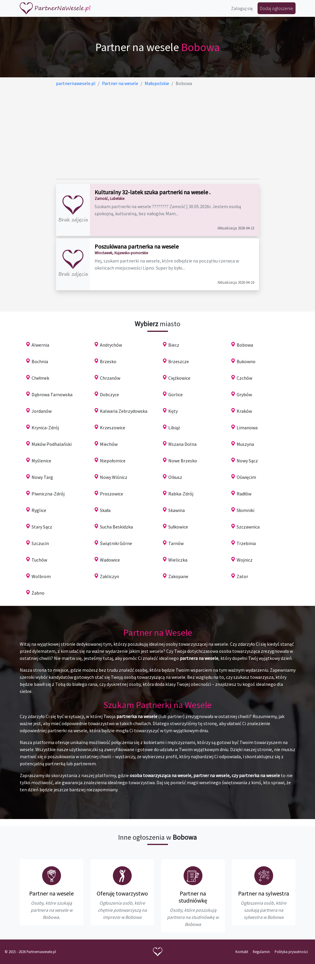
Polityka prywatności (291, 951)
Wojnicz (245, 560)
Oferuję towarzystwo (122, 893)
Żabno (38, 593)
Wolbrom (41, 576)
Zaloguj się (242, 8)
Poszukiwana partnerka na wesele (137, 246)
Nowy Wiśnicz (113, 477)
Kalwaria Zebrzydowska (123, 411)
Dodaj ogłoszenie (276, 8)
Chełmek (40, 378)
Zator (242, 576)
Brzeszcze (178, 361)
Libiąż (174, 427)
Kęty (173, 411)
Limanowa (247, 427)
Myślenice (41, 461)
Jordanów (42, 411)
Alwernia (40, 345)
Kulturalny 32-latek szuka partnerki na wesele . (152, 192)
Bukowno (246, 361)
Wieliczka (177, 560)
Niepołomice (113, 461)
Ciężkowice (179, 378)
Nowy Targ (42, 477)
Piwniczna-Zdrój (48, 494)
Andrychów (111, 345)
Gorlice (175, 394)
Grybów (244, 394)
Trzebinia (246, 543)
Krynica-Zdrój (45, 427)
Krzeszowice (112, 427)
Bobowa (245, 345)
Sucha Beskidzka (116, 527)
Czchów (244, 378)
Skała (105, 510)
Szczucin (40, 543)
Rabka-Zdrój (180, 494)
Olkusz (175, 477)
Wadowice (110, 560)
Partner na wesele (51, 893)
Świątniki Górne (116, 543)
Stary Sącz (42, 527)
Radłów (244, 494)
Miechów (109, 444)
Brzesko (108, 361)
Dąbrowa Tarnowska (52, 394)
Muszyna (245, 444)
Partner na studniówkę (193, 897)
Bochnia (40, 361)
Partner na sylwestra (263, 893)
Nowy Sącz (247, 461)
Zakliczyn (109, 576)
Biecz (173, 345)
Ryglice (39, 510)
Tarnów (176, 543)
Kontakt (241, 951)
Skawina (176, 510)
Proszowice (111, 494)
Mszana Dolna (182, 444)
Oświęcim (246, 477)
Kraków (244, 411)
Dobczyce (109, 394)
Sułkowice (178, 527)
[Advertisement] (157, 133)
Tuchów (39, 560)
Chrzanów (110, 378)
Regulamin (261, 951)
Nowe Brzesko (182, 461)
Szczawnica (248, 527)
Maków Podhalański (52, 444)
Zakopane (178, 576)
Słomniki (245, 510)
